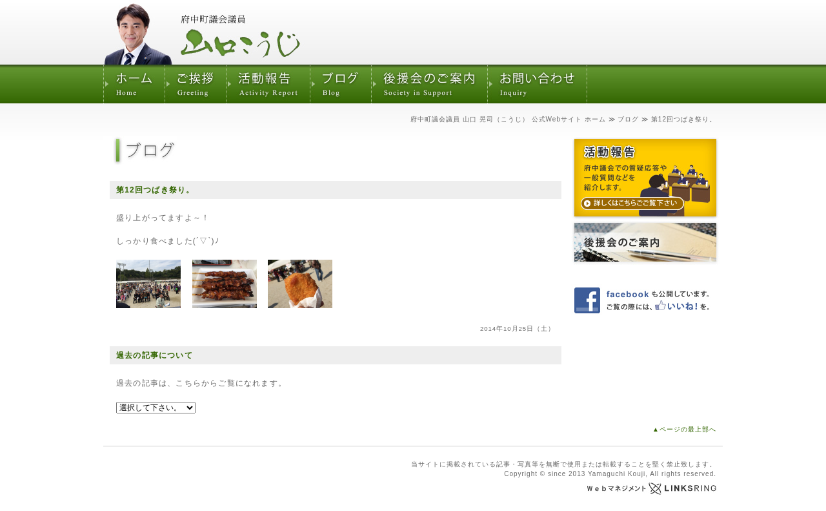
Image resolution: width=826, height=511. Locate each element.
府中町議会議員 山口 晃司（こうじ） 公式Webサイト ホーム (508, 119)
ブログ (628, 119)
